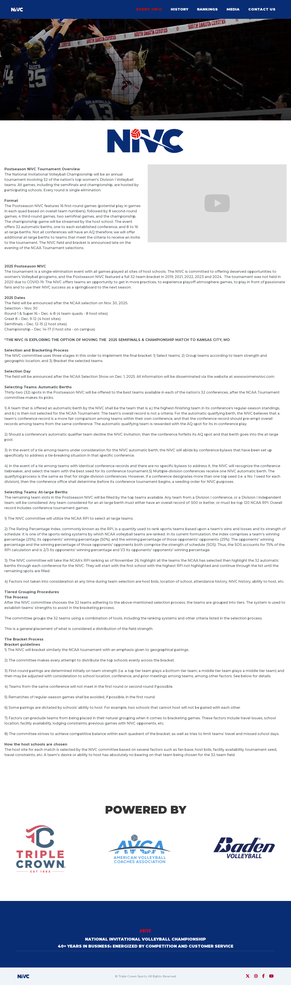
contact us (262, 9)
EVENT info (149, 9)
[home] (17, 9)
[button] (179, 9)
